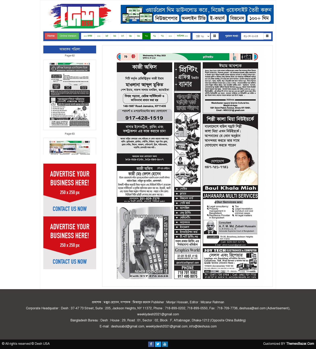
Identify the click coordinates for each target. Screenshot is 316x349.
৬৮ (130, 35)
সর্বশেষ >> (182, 35)
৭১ (154, 35)
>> (170, 35)
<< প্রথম (88, 35)
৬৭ (122, 35)
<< (98, 35)
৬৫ (106, 35)
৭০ (146, 35)
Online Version (68, 35)
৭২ (162, 35)
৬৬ (114, 35)
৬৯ (138, 35)
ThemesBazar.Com (300, 344)
